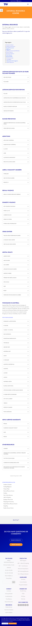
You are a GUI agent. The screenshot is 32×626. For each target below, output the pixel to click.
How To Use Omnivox (8, 495)
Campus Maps (6, 489)
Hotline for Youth (9, 45)
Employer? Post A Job (8, 499)
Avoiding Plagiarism (8, 486)
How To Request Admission (23, 574)
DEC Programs (23, 560)
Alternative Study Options (23, 568)
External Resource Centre (9, 491)
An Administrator (8, 596)
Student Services (9, 607)
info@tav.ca (10, 575)
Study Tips (6, 506)
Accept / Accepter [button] (5, 623)
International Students (8, 609)
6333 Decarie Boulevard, (9, 562)
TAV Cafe (23, 599)
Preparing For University (9, 501)
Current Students (23, 582)
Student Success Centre (9, 508)
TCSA (23, 593)
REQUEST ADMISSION (16, 544)
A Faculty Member (8, 593)
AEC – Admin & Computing (23, 563)
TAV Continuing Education (23, 571)
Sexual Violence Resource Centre (10, 503)
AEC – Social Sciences (23, 566)
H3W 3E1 (9, 567)
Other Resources (10, 62)
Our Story (23, 579)
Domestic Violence (10, 53)
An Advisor (9, 591)
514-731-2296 (13, 1)
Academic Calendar (8, 484)
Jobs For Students (7, 497)
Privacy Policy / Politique (12, 623)
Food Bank (9, 59)
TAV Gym (23, 596)
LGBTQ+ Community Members (13, 50)
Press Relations (9, 599)
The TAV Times (23, 591)
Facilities (5, 493)
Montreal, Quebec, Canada (8, 565)
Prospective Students (23, 584)
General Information (9, 601)
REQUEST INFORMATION (16, 540)
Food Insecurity (10, 58)
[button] (1, 10)
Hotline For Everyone (10, 46)
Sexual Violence (9, 52)
